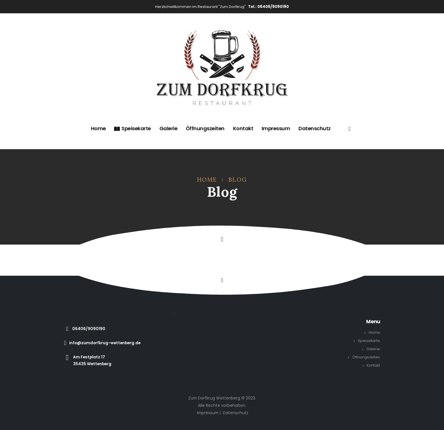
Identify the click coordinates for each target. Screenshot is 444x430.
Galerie (168, 128)
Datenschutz (314, 128)
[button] (222, 239)
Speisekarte (132, 128)
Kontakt (243, 128)
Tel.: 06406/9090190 (268, 6)
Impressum (276, 128)
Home (98, 128)
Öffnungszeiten (205, 128)
